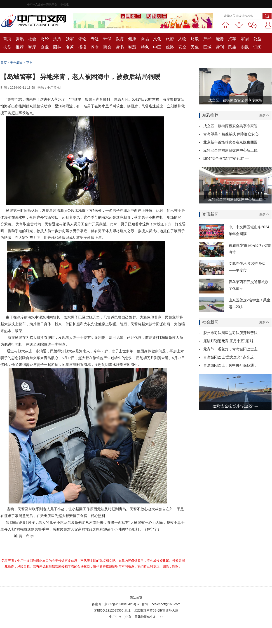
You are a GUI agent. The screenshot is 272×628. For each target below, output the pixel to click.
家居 (245, 39)
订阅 (257, 47)
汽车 (232, 39)
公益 (257, 39)
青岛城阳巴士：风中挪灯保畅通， (230, 365)
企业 (45, 47)
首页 (7, 39)
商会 (107, 47)
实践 (245, 47)
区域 (207, 47)
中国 (157, 47)
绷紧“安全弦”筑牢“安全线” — (226, 158)
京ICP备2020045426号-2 (122, 604)
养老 (95, 47)
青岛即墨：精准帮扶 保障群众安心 (230, 134)
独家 (70, 39)
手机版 (65, 4)
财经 (45, 39)
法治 (57, 39)
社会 (32, 39)
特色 (145, 47)
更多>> (264, 115)
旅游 (170, 39)
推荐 (20, 47)
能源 (220, 39)
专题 (95, 39)
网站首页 (136, 598)
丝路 (170, 47)
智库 (32, 47)
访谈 (195, 39)
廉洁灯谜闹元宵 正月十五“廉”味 (228, 341)
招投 (82, 47)
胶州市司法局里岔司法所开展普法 (230, 333)
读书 (120, 47)
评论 (82, 39)
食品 (145, 39)
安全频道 (16, 63)
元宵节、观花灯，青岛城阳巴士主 (230, 349)
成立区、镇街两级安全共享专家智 (230, 126)
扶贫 (7, 47)
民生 (195, 47)
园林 (57, 47)
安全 (182, 47)
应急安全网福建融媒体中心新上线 (230, 150)
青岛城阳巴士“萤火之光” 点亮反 (228, 357)
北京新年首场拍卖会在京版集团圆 (230, 142)
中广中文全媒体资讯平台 (42, 4)
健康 (132, 39)
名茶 (70, 47)
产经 (207, 39)
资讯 (20, 39)
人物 (182, 39)
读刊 (220, 47)
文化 (157, 39)
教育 (120, 39)
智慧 (132, 47)
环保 (107, 39)
